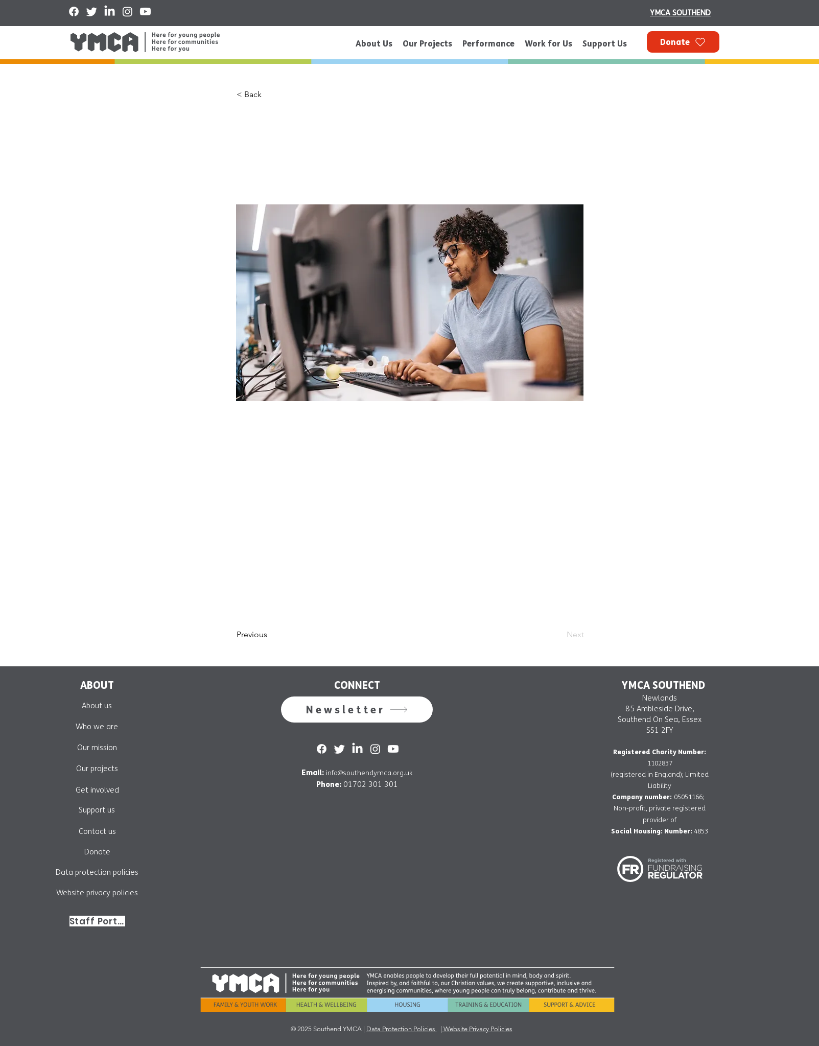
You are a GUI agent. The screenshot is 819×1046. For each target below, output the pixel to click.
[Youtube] (145, 11)
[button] (270, 94)
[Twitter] (91, 11)
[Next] (558, 634)
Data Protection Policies (401, 1029)
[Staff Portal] (97, 921)
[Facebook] (73, 11)
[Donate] (683, 42)
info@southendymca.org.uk (369, 773)
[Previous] (270, 634)
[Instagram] (127, 11)
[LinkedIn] (109, 11)
